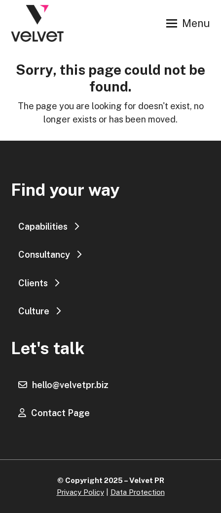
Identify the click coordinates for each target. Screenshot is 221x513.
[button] (188, 23)
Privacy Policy (80, 492)
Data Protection (137, 492)
